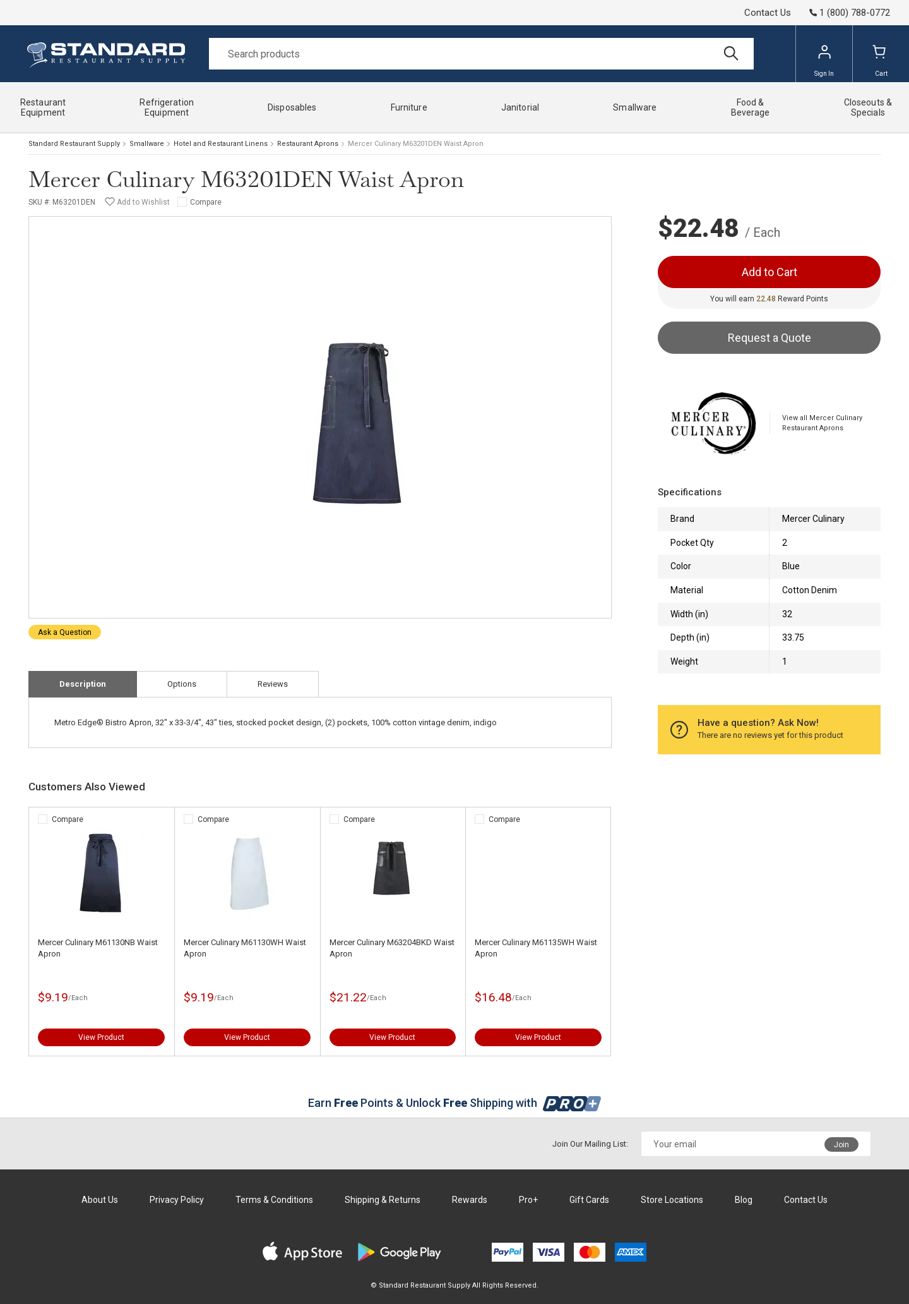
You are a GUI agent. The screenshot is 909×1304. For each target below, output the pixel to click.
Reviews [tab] (273, 684)
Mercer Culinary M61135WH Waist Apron (536, 948)
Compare (206, 202)
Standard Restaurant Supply (74, 144)
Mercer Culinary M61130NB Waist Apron (98, 948)
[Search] (481, 53)
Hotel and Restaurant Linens (221, 144)
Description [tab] (82, 684)
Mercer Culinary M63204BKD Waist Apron (392, 948)
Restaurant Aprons (307, 144)
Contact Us (767, 12)
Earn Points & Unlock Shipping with (455, 1102)
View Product (101, 1037)
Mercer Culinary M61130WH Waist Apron (245, 948)
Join (841, 1144)
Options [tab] (181, 684)
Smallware (146, 144)
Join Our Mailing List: (590, 1144)
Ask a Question (65, 632)
